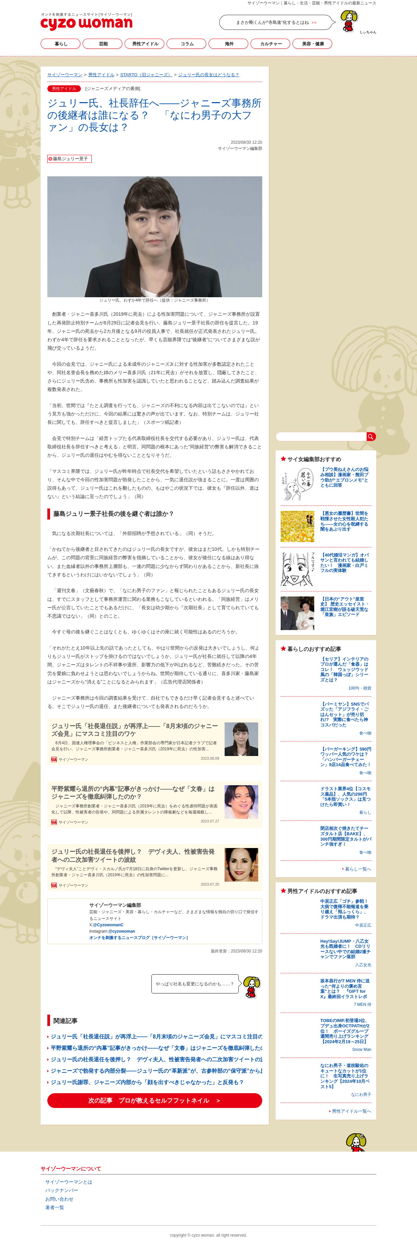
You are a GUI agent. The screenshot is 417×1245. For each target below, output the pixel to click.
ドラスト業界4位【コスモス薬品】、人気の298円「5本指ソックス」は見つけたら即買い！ (345, 796)
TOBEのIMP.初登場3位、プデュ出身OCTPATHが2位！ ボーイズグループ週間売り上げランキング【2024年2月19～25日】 (344, 1031)
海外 (229, 43)
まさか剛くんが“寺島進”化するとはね (272, 22)
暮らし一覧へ (358, 869)
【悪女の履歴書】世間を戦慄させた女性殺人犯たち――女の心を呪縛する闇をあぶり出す (344, 521)
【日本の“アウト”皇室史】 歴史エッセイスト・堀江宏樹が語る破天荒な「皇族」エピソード (345, 606)
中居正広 (363, 925)
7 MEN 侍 (362, 1004)
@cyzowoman (121, 931)
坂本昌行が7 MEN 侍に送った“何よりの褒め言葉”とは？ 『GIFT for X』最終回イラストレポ (345, 988)
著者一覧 (54, 1207)
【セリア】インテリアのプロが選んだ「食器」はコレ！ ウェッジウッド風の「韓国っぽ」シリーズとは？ (344, 669)
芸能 (103, 43)
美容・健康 (313, 43)
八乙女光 (363, 965)
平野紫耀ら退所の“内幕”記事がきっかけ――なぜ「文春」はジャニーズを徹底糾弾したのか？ (133, 793)
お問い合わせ (59, 1199)
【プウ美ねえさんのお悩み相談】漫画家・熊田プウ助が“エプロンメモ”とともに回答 (344, 477)
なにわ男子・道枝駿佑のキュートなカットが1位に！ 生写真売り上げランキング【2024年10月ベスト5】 (345, 1076)
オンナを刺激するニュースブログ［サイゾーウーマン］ (139, 937)
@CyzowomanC (108, 925)
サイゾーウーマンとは (68, 1182)
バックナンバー (61, 1190)
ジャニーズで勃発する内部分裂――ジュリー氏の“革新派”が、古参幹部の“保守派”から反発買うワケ (171, 1071)
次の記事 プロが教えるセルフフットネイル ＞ (154, 1100)
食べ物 (365, 733)
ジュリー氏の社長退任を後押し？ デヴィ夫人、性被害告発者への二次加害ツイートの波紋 (133, 855)
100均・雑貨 (360, 688)
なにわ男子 (361, 1094)
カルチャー (271, 43)
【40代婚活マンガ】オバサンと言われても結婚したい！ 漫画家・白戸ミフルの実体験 (344, 562)
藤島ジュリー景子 (70, 158)
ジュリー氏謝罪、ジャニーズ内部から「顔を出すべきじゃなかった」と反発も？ (147, 1082)
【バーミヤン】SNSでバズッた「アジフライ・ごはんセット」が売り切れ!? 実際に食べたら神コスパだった (344, 714)
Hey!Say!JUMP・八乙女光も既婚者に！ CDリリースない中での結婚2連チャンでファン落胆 (345, 949)
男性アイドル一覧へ (351, 1111)
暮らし (61, 43)
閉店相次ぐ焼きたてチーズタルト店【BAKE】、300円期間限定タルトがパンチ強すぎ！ (345, 836)
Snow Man (361, 1049)
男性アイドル (145, 43)
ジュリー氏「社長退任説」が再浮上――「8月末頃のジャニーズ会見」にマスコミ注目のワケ (134, 730)
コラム (187, 43)
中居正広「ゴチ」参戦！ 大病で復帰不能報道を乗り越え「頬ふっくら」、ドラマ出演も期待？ (346, 909)
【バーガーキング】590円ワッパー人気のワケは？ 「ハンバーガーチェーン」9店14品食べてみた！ (346, 757)
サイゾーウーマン (86, 22)
